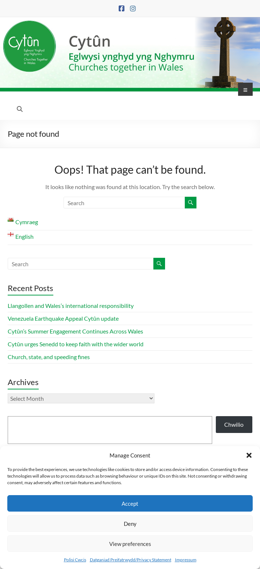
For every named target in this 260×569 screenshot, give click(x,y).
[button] (249, 455)
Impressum (185, 559)
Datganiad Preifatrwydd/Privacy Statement (130, 559)
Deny (130, 523)
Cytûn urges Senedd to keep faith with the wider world (76, 343)
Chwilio (234, 424)
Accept (130, 503)
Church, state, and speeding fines (49, 356)
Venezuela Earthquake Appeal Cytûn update (63, 318)
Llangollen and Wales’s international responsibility (71, 305)
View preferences (130, 543)
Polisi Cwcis (75, 559)
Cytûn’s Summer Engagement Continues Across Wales (75, 331)
